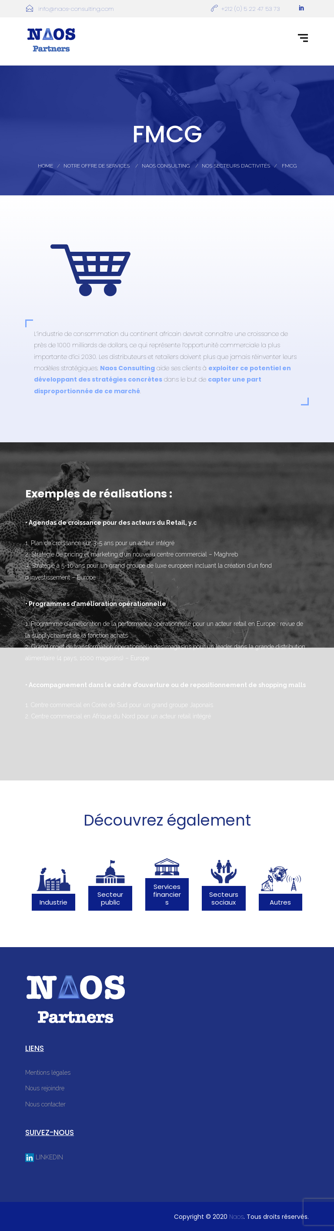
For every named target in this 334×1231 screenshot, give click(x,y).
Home (45, 166)
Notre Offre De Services (96, 166)
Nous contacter (45, 1104)
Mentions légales (47, 1072)
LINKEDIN (44, 1157)
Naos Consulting (166, 166)
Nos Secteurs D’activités (236, 166)
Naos (236, 1216)
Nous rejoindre (44, 1088)
